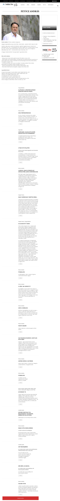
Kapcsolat (11, 1)
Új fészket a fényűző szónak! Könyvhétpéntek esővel (26, 90)
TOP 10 (44, 4)
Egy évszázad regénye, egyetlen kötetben (27, 338)
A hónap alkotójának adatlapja (48, 33)
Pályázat (33, 4)
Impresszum (5, 1)
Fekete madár (22, 325)
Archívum (37, 1)
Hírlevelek (17, 1)
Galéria (39, 4)
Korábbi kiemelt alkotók (47, 43)
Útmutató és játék (24, 148)
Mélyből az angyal (23, 466)
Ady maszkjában (23, 447)
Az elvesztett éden (24, 223)
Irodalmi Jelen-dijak (30, 1)
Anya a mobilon (23, 308)
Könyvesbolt (50, 4)
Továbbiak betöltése (20, 498)
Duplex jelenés (46, 38)
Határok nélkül (46, 56)
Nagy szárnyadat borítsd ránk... (27, 197)
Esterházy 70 (22, 392)
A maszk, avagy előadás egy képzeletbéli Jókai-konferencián (28, 171)
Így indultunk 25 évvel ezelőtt (48, 57)
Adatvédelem (22, 1)
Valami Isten (22, 483)
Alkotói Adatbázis (44, 1)
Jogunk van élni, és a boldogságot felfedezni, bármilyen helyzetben (25, 414)
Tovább (20, 104)
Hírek (28, 4)
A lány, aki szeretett (24, 286)
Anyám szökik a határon (25, 361)
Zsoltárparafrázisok (24, 113)
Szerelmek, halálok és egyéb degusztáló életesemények (26, 132)
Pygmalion (21, 272)
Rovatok (22, 4)
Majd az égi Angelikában (25, 428)
